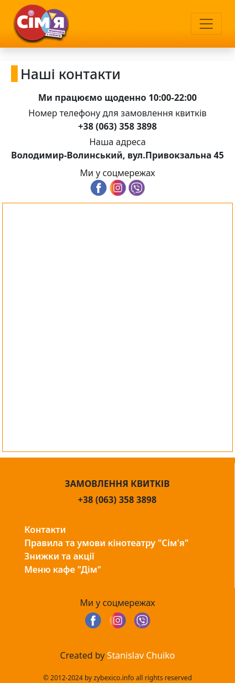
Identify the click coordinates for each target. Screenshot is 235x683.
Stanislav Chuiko (141, 655)
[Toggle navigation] (206, 24)
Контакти (45, 529)
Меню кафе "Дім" (62, 569)
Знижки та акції (59, 556)
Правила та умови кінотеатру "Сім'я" (106, 543)
